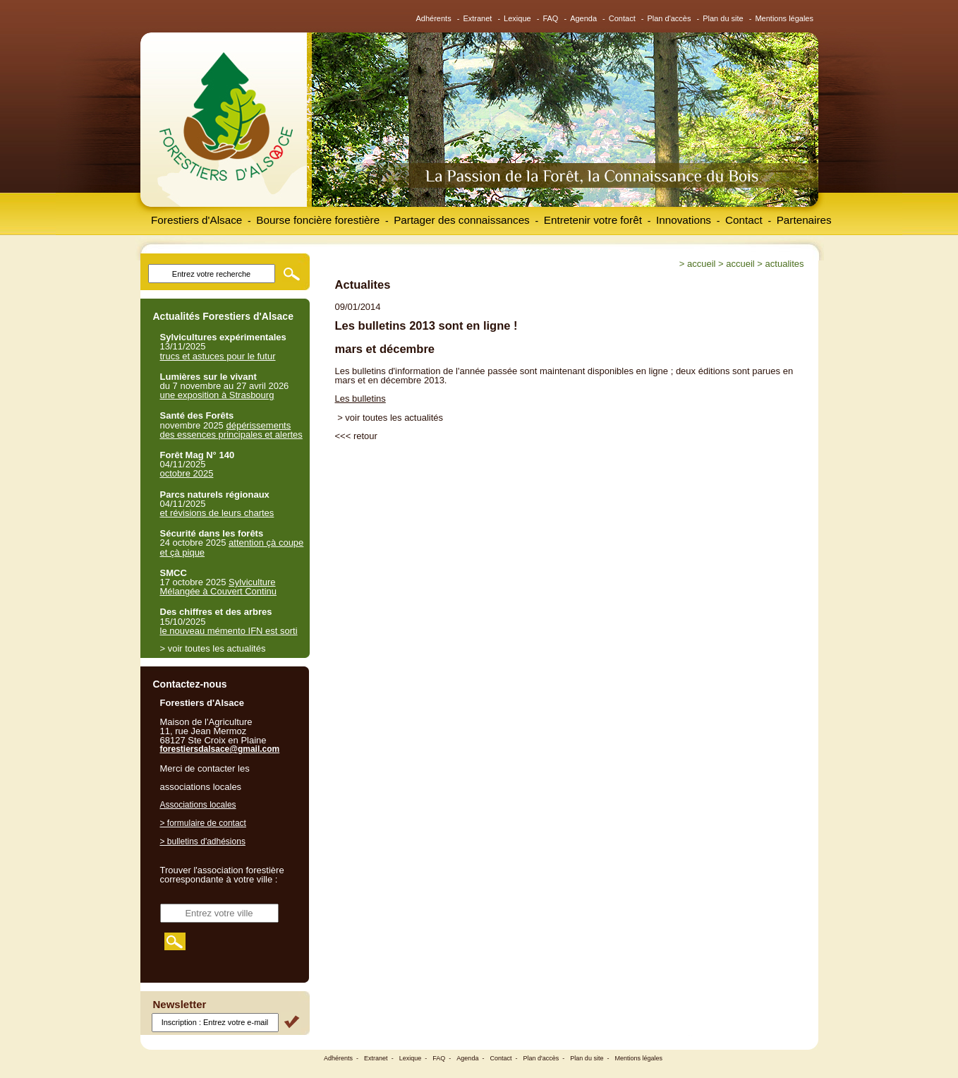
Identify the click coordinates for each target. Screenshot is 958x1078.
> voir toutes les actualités (390, 417)
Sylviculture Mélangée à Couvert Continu (218, 587)
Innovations (683, 220)
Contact (622, 18)
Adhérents (433, 18)
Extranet (477, 18)
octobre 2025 (187, 473)
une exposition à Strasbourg (217, 395)
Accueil (701, 263)
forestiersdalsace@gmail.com (220, 749)
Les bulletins (360, 398)
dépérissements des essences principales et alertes (231, 430)
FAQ (550, 18)
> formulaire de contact (203, 823)
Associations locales (198, 805)
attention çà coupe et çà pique (232, 547)
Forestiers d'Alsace (196, 220)
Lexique (517, 18)
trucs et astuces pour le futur (218, 356)
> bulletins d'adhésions (202, 841)
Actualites (784, 263)
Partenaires (804, 220)
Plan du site (723, 18)
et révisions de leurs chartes (217, 513)
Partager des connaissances (462, 220)
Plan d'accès (669, 18)
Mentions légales (784, 18)
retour (365, 436)
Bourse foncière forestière (318, 220)
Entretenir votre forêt (593, 220)
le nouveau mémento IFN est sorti (229, 630)
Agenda (583, 18)
